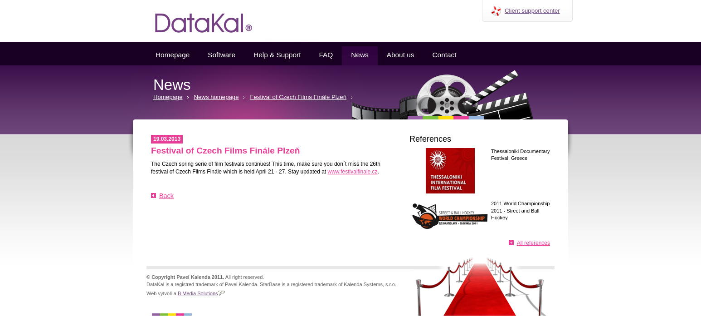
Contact (444, 55)
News (359, 55)
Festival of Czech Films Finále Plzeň (298, 97)
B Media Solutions (198, 293)
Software (221, 55)
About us (400, 55)
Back (166, 195)
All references (533, 243)
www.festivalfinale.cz (353, 171)
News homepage (216, 97)
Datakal (196, 21)
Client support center (532, 10)
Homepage (173, 55)
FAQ (326, 55)
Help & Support (277, 55)
